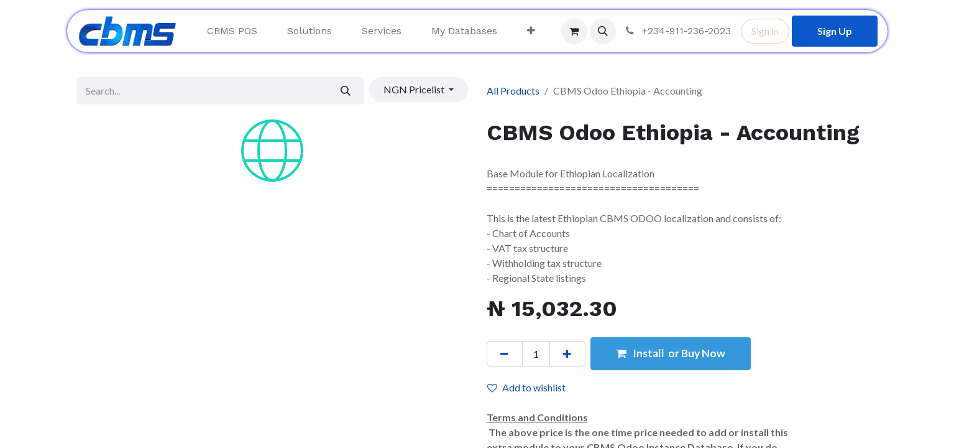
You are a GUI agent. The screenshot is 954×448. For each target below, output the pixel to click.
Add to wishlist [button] (526, 387)
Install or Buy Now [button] (670, 353)
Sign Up (834, 31)
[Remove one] (505, 353)
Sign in (765, 31)
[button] (603, 31)
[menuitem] (232, 31)
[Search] (345, 91)
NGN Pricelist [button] (414, 89)
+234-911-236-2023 (677, 31)
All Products (513, 90)
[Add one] (567, 353)
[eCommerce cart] (574, 31)
